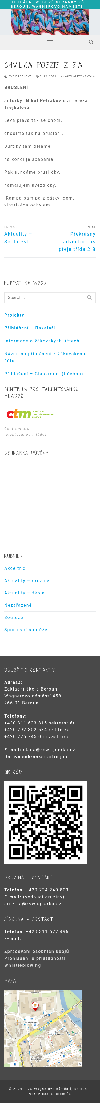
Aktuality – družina (27, 580)
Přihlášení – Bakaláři (29, 327)
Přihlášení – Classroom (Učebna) (43, 373)
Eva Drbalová (18, 76)
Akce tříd (15, 568)
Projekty (14, 315)
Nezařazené (18, 605)
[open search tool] (91, 42)
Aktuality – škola (24, 592)
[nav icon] (50, 42)
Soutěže (13, 617)
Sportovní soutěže (25, 629)
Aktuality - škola (78, 76)
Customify (60, 1094)
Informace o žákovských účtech (42, 341)
